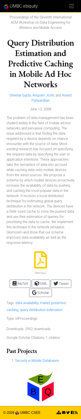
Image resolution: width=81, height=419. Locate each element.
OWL (41, 283)
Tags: (10, 303)
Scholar (40, 292)
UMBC (25, 412)
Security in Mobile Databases (37, 361)
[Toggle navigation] (71, 6)
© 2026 (11, 412)
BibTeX (20, 283)
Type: (10, 318)
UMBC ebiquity (20, 6)
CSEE (36, 412)
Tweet (61, 283)
